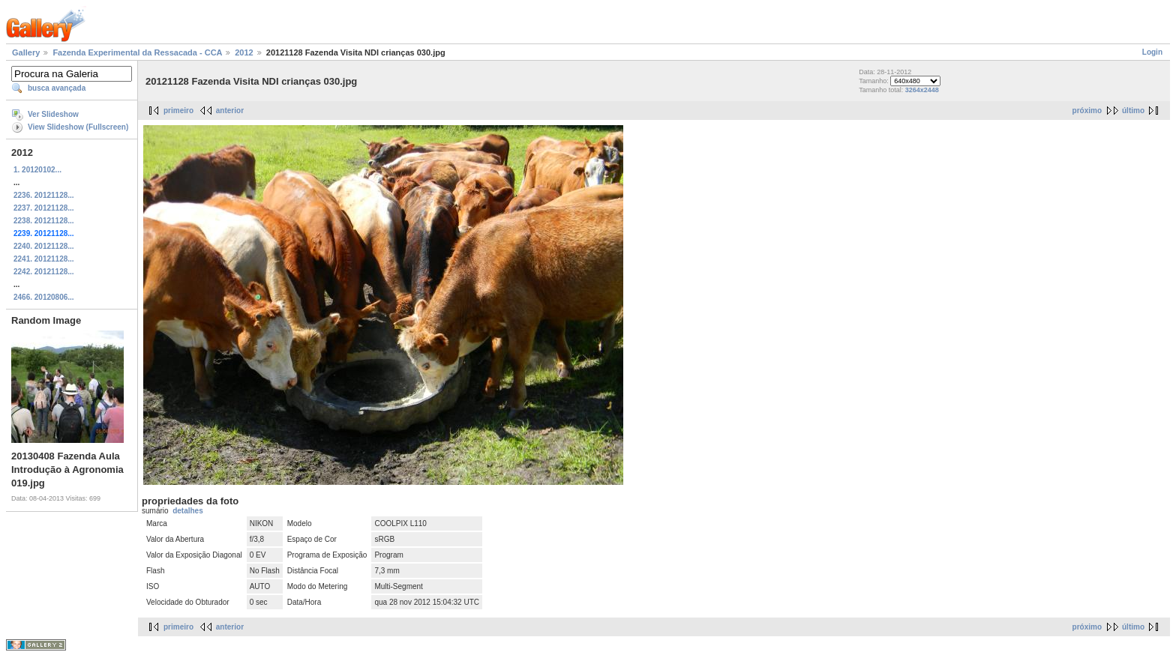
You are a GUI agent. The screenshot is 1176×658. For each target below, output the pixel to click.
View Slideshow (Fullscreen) (78, 127)
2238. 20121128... (44, 221)
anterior (230, 110)
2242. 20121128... (44, 272)
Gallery (26, 52)
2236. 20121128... (44, 195)
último (1133, 110)
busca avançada (57, 88)
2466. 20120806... (44, 297)
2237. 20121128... (44, 208)
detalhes (187, 511)
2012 (244, 52)
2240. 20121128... (44, 246)
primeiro (179, 110)
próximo (1087, 110)
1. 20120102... (38, 170)
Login (1152, 52)
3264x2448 (922, 90)
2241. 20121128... (44, 259)
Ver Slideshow (53, 114)
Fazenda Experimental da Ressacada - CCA (137, 52)
